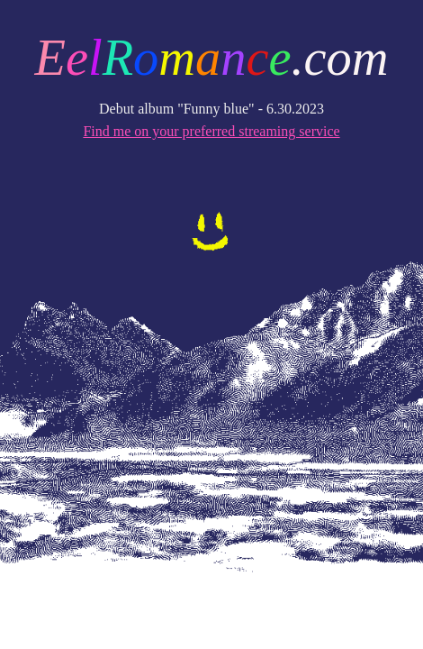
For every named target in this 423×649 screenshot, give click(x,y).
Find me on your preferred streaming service (211, 131)
